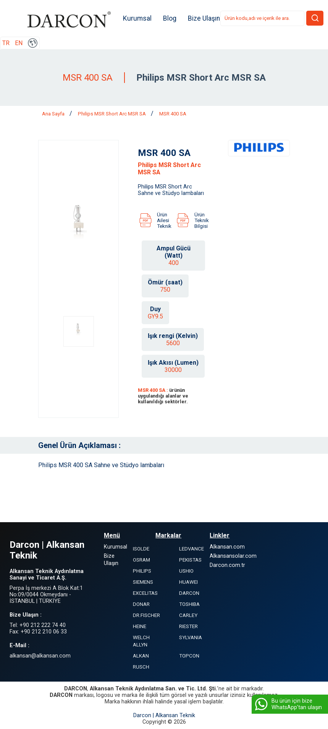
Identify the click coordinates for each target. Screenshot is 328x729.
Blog (170, 18)
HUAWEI (188, 582)
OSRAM (141, 560)
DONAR (141, 604)
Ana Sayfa (54, 114)
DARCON (189, 593)
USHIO (186, 571)
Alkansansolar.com (233, 556)
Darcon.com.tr (227, 565)
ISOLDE (141, 549)
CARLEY (188, 615)
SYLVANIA (190, 637)
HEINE (139, 626)
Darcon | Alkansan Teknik (164, 715)
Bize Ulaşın (204, 18)
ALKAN (141, 656)
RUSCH (141, 667)
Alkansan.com (227, 547)
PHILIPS (142, 571)
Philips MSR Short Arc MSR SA (112, 114)
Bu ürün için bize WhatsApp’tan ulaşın (288, 704)
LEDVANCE (191, 549)
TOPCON (189, 656)
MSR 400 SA (172, 114)
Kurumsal (137, 18)
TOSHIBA (189, 604)
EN (19, 43)
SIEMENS (143, 582)
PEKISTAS (190, 560)
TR (6, 43)
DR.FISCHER (146, 615)
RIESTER (188, 626)
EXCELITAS (145, 593)
